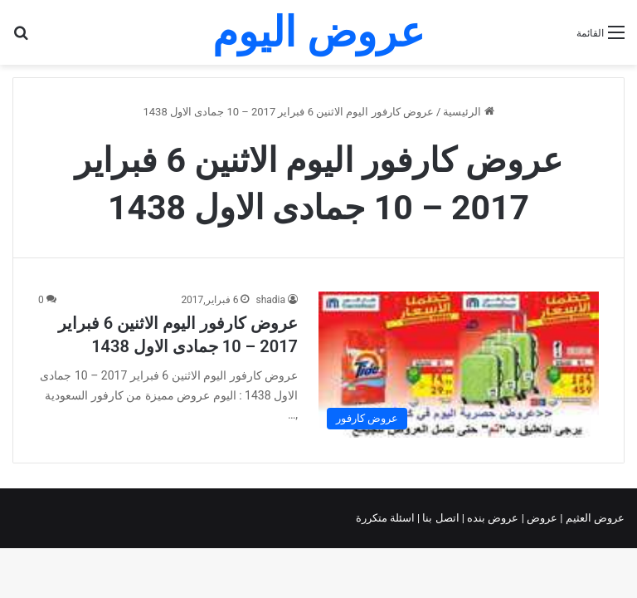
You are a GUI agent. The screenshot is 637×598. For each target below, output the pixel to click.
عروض (542, 518)
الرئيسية (468, 111)
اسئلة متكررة (386, 518)
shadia (270, 300)
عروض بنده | (492, 518)
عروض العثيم (594, 518)
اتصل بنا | (439, 518)
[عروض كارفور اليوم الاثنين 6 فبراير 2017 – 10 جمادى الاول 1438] (458, 365)
